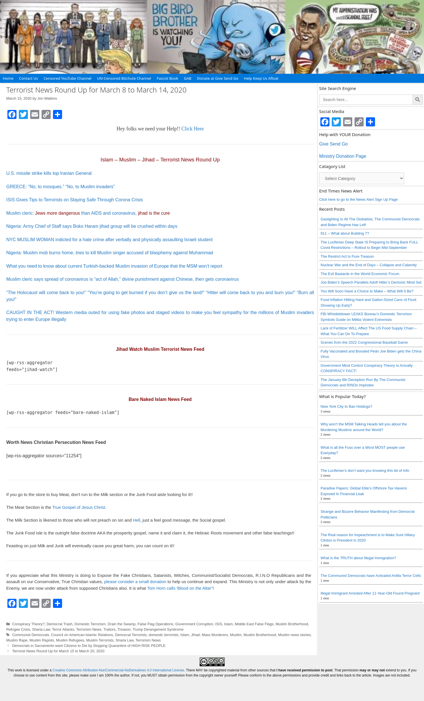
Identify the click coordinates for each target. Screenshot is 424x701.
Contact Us (28, 78)
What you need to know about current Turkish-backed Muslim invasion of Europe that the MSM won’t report (114, 266)
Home (8, 78)
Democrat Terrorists (131, 635)
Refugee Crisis (18, 629)
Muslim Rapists (42, 640)
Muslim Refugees (70, 640)
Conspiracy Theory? (28, 624)
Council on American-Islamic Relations (82, 635)
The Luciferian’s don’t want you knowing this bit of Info (365, 470)
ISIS (218, 624)
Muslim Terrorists (100, 640)
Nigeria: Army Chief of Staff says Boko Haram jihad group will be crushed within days (91, 226)
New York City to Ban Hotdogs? (346, 406)
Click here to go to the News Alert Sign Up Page (358, 199)
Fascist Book (167, 78)
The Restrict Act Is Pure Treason (347, 256)
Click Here (192, 129)
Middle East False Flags (254, 624)
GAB (187, 78)
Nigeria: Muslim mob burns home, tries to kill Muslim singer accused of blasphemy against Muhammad (109, 252)
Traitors (109, 629)
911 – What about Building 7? (345, 233)
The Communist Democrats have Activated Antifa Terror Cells (371, 575)
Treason (124, 629)
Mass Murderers (215, 635)
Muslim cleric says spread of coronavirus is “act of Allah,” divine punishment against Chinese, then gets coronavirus (122, 279)
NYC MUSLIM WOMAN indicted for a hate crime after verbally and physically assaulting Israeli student (109, 239)
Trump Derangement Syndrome (158, 629)
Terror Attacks (63, 629)
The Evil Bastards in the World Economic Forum (360, 274)
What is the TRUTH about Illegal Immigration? (358, 558)
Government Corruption (194, 624)
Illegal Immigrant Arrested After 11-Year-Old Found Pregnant (370, 593)
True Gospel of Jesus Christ (78, 507)
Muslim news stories (294, 635)
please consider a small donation (135, 581)
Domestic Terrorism (90, 624)
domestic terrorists (163, 635)
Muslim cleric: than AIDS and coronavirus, (88, 213)
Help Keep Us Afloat (261, 78)
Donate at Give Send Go (217, 78)
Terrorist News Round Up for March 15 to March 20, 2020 (58, 651)
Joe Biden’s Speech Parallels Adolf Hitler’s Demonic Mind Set (371, 282)
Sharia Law (41, 629)
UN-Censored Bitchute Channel (124, 78)
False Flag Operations (155, 624)
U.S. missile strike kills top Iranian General (49, 173)
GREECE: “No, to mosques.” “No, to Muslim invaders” (60, 186)
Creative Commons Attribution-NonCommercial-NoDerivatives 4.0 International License (118, 670)
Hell (136, 520)
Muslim (235, 635)
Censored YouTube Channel (67, 78)
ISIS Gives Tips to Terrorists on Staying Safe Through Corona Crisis (74, 199)
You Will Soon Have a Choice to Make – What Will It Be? (367, 291)
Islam (228, 624)
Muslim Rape (16, 640)
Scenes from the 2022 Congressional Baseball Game (364, 342)
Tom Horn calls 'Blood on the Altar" (180, 588)
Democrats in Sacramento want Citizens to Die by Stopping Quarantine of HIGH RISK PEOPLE (89, 645)
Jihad (195, 635)
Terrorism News (88, 629)
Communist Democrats (30, 635)
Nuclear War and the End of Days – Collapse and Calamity (369, 265)
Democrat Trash (60, 624)
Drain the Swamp (122, 624)
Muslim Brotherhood (292, 624)
